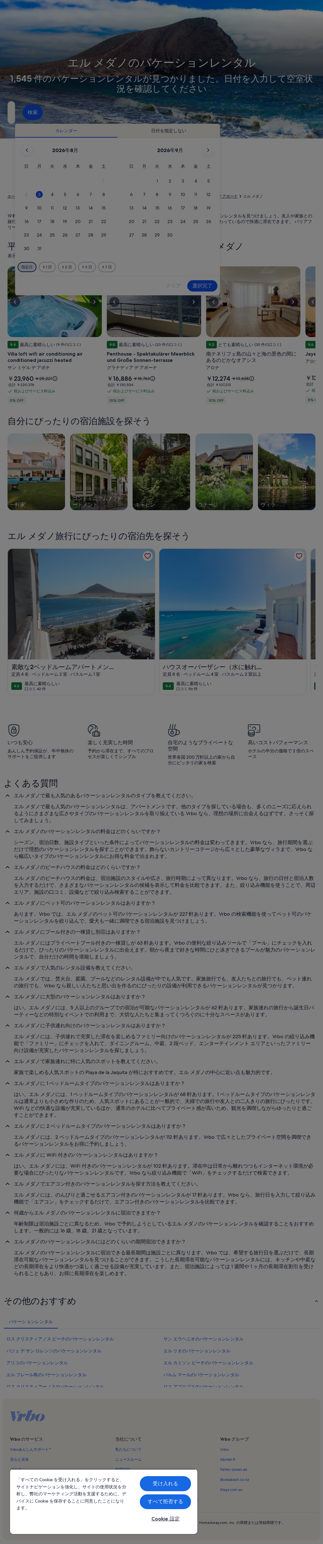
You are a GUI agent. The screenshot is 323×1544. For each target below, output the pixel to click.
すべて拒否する (165, 1501)
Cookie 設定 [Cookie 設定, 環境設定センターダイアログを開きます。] (165, 1519)
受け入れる (165, 1484)
